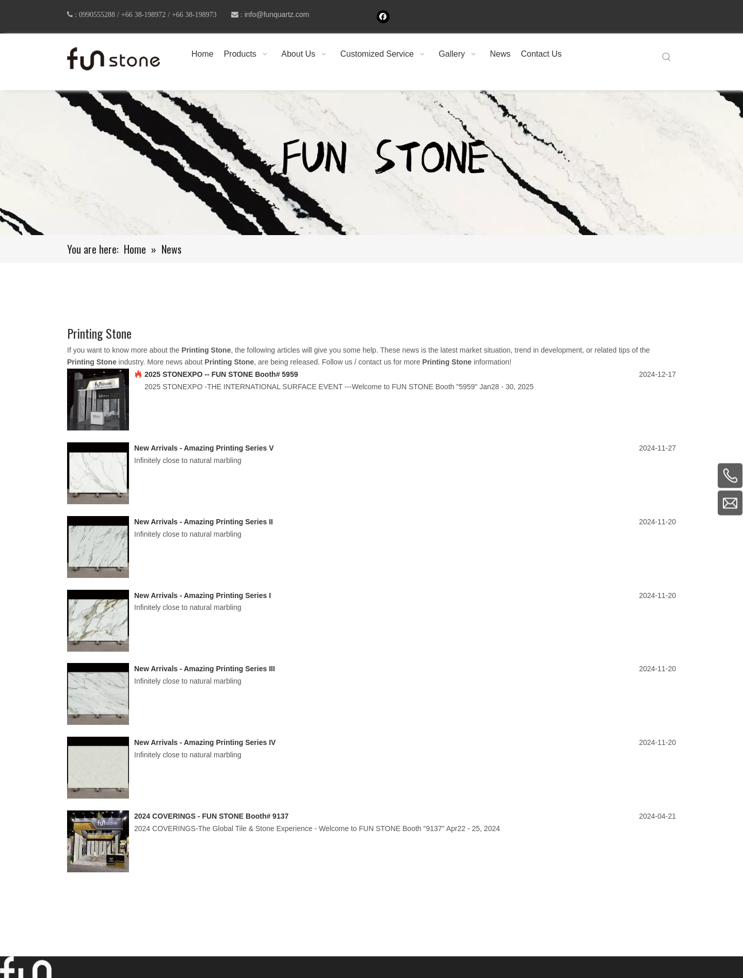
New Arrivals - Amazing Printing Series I (202, 595)
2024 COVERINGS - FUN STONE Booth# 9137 (211, 816)
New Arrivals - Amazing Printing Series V (203, 448)
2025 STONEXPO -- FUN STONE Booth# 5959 (221, 374)
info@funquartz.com (277, 14)
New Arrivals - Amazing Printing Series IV (205, 742)
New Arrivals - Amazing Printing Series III (204, 669)
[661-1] (371, 162)
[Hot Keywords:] (666, 57)
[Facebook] (383, 16)
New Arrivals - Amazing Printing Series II (203, 522)
